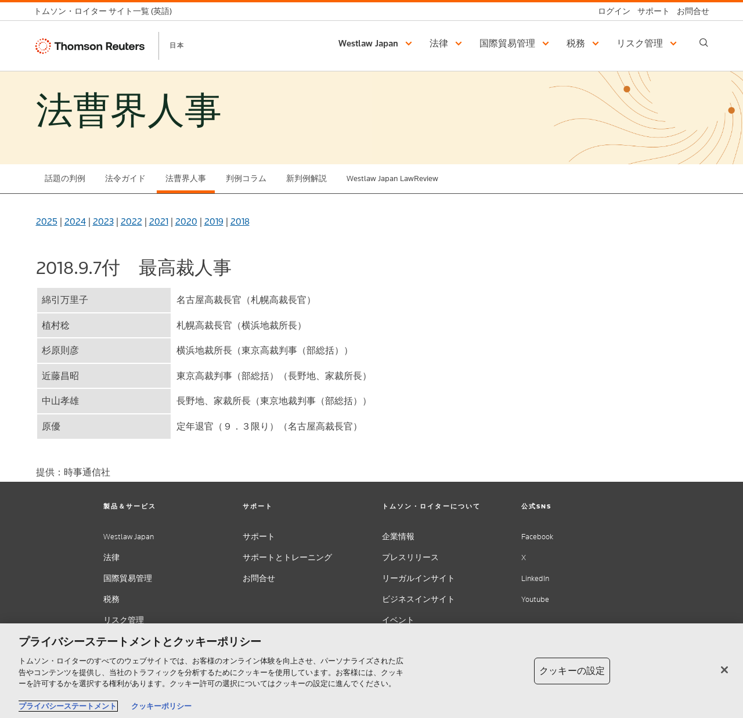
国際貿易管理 (127, 578)
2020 (186, 221)
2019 (213, 221)
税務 (111, 599)
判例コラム (246, 178)
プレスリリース (410, 557)
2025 (46, 221)
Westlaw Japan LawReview (392, 178)
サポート (259, 537)
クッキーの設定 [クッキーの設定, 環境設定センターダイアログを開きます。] (572, 671)
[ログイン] (610, 11)
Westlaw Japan (128, 537)
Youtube (535, 599)
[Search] (704, 43)
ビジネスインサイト (418, 599)
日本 (177, 45)
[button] (377, 43)
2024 (75, 221)
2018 (240, 221)
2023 (103, 221)
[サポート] (650, 11)
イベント (398, 620)
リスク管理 (123, 620)
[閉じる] (724, 670)
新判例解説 (306, 178)
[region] (371, 670)
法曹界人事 (185, 178)
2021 (158, 221)
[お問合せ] (689, 11)
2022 (131, 221)
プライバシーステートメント (68, 706)
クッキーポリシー (161, 706)
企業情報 (398, 537)
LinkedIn (535, 578)
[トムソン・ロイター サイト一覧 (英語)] (106, 11)
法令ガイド (125, 178)
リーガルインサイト (418, 578)
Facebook (537, 537)
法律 (111, 557)
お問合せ (259, 578)
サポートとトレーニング (287, 557)
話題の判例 (65, 178)
